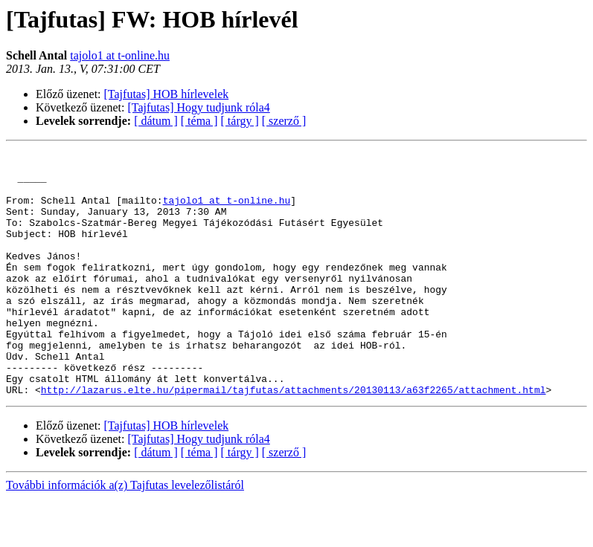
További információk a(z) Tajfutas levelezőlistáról (125, 534)
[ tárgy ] (240, 120)
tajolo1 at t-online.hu (120, 55)
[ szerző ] (284, 120)
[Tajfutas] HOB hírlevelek (166, 94)
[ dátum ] (156, 120)
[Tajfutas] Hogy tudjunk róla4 (199, 107)
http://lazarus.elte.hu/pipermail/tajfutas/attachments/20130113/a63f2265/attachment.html (293, 438)
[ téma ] (199, 120)
